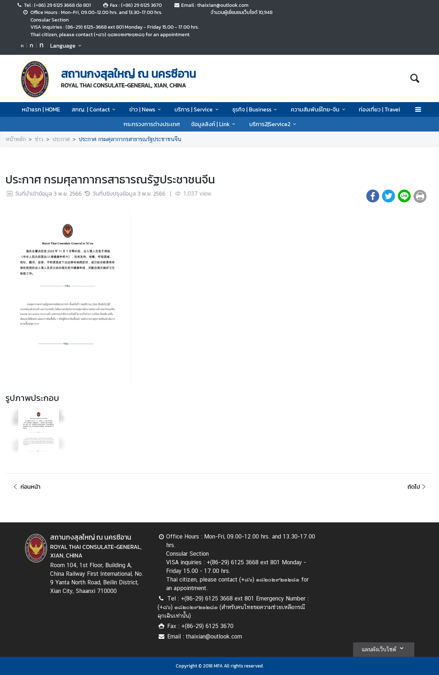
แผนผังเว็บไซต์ (384, 648)
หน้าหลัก (16, 139)
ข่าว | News (146, 109)
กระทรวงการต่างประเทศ (152, 124)
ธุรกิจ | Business (255, 109)
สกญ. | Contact (95, 109)
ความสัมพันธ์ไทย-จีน (319, 109)
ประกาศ (61, 139)
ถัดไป (417, 486)
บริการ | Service (197, 109)
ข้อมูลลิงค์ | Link (214, 124)
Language (66, 45)
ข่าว (39, 139)
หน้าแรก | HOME (41, 109)
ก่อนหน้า (25, 486)
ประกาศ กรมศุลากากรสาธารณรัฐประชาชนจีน (130, 139)
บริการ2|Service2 (273, 124)
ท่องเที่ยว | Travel (379, 109)
